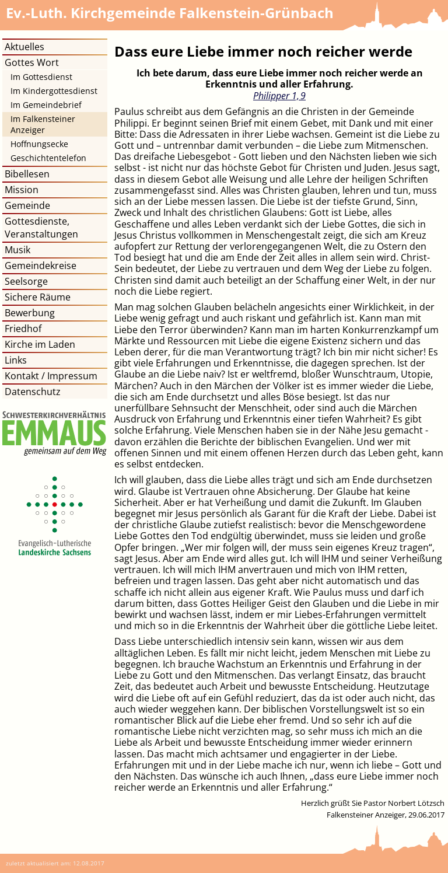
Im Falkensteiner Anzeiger (42, 124)
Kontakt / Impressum (51, 375)
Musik (17, 249)
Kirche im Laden (40, 344)
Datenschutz (33, 391)
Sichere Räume (38, 297)
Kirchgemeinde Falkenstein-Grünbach (170, 12)
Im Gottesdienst (41, 76)
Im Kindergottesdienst (53, 90)
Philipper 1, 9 (279, 95)
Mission (21, 189)
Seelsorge (26, 281)
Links (16, 360)
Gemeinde (27, 205)
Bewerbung (30, 312)
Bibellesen (27, 173)
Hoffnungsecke (39, 143)
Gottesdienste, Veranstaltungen (41, 227)
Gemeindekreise (40, 265)
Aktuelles (24, 46)
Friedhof (23, 328)
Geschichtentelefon (48, 157)
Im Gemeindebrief (46, 104)
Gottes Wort (32, 62)
